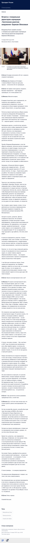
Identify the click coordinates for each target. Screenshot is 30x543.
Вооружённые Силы (7, 512)
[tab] (2, 540)
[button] (26, 56)
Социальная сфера (7, 518)
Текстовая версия (6, 534)
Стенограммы (6, 8)
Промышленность (7, 515)
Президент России (7, 2)
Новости (16, 529)
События (4, 12)
